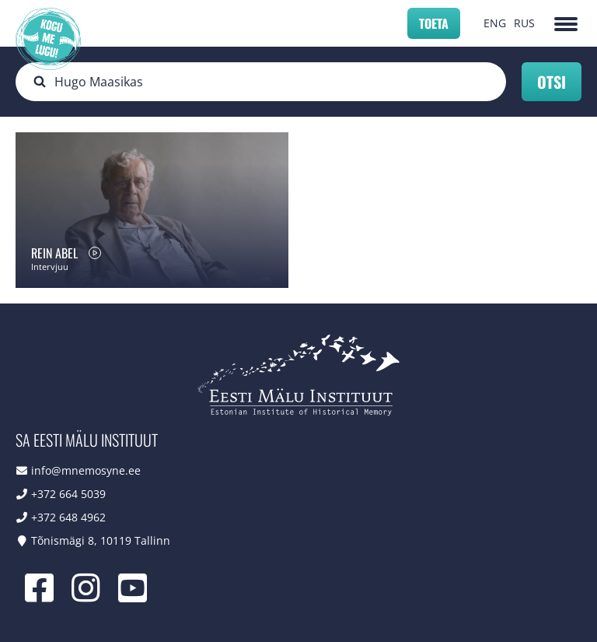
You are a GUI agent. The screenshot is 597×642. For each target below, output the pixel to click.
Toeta (434, 23)
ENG (495, 23)
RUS (524, 23)
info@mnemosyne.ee (86, 470)
